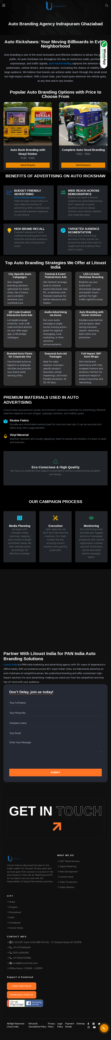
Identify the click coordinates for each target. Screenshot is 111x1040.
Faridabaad (13, 922)
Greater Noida (15, 928)
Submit (55, 772)
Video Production (67, 882)
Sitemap (81, 1024)
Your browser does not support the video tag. (55, 612)
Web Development (67, 871)
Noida (11, 902)
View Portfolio (21, 986)
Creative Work (65, 877)
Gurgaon (12, 907)
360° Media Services (68, 861)
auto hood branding (60, 63)
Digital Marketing (66, 866)
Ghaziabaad (14, 912)
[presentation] (24, 761)
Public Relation (65, 887)
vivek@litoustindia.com (22, 963)
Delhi (10, 917)
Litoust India (10, 664)
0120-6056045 (18, 952)
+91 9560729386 (19, 958)
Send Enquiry (28, 165)
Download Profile (21, 995)
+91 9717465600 (18, 947)
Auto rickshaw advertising (28, 197)
